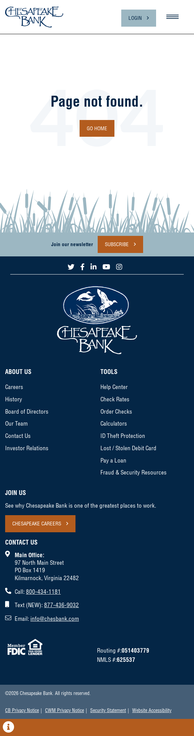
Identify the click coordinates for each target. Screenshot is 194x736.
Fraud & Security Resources (133, 472)
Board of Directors (26, 411)
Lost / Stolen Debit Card (128, 448)
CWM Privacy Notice (64, 710)
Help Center (114, 386)
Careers (14, 386)
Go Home (97, 128)
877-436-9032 (61, 604)
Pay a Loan (113, 460)
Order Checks (116, 411)
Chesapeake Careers (36, 523)
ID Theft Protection (122, 435)
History (13, 399)
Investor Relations (26, 448)
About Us (18, 372)
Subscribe (117, 244)
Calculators (113, 423)
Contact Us (18, 435)
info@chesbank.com (54, 618)
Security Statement (108, 710)
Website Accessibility (151, 710)
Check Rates (114, 399)
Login (135, 18)
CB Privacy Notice (22, 710)
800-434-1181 (43, 591)
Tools (108, 372)
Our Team (16, 423)
